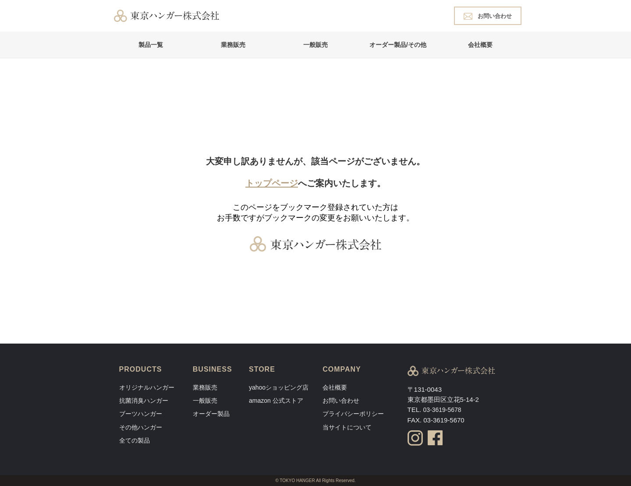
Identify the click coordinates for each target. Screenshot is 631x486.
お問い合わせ (488, 15)
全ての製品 (134, 440)
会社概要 (480, 44)
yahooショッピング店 (278, 387)
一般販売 (315, 44)
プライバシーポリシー (353, 413)
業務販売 (233, 44)
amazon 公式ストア (276, 400)
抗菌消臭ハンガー (143, 400)
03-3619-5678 (442, 409)
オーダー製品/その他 (397, 44)
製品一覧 (150, 44)
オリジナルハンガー (146, 387)
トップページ (271, 183)
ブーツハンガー (140, 413)
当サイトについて (347, 427)
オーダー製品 (211, 413)
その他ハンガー (140, 427)
